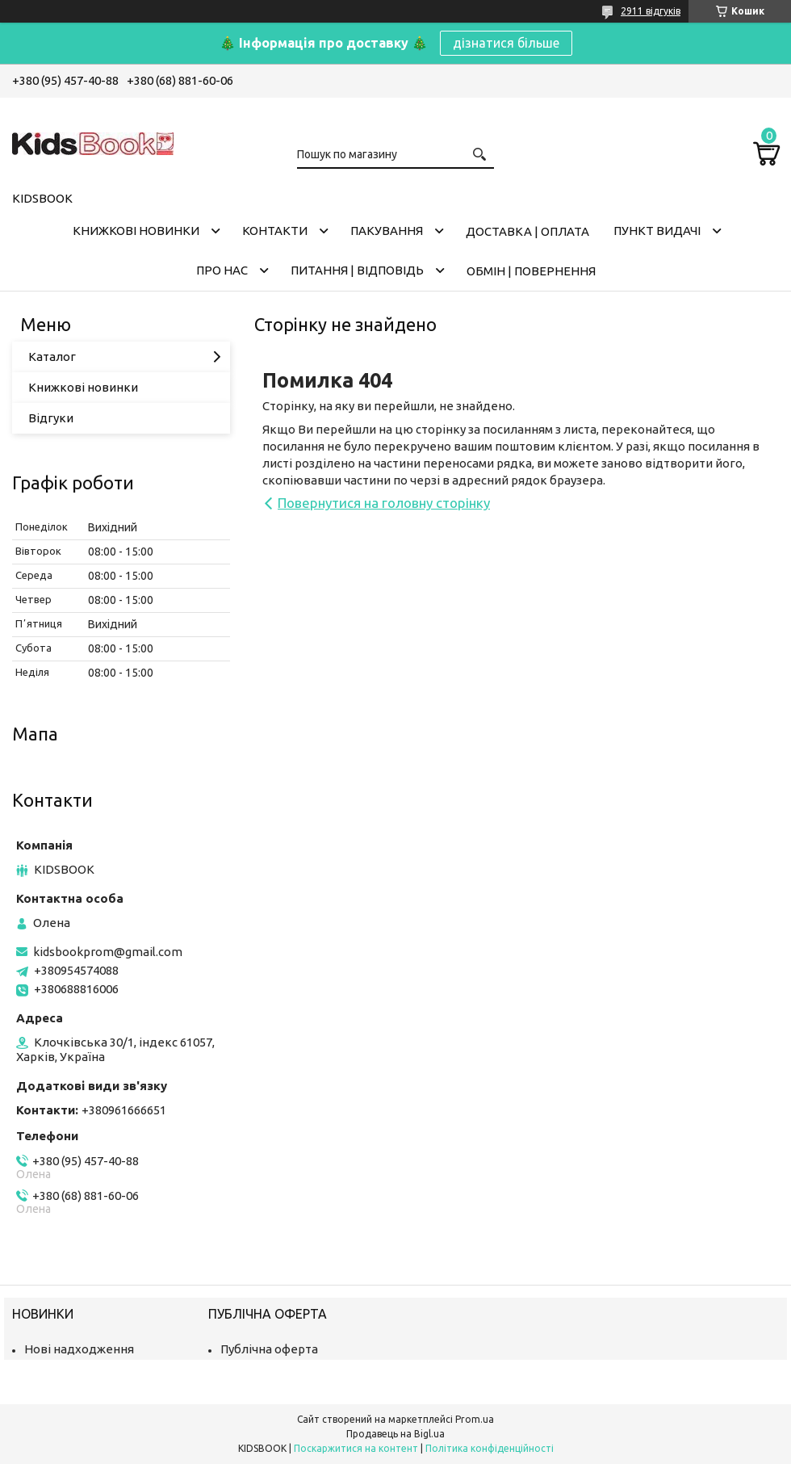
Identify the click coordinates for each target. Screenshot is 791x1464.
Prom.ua (474, 1419)
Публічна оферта (269, 1349)
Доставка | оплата (527, 231)
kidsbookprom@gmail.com (107, 952)
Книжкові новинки (136, 230)
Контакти (275, 230)
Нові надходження (79, 1349)
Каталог (52, 356)
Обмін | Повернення (531, 271)
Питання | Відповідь (357, 270)
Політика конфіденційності (489, 1448)
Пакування (386, 230)
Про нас (222, 270)
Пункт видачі (657, 230)
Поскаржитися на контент (356, 1448)
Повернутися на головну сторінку (384, 502)
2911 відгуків (650, 11)
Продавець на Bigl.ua (395, 1433)
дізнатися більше (506, 43)
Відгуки (50, 418)
